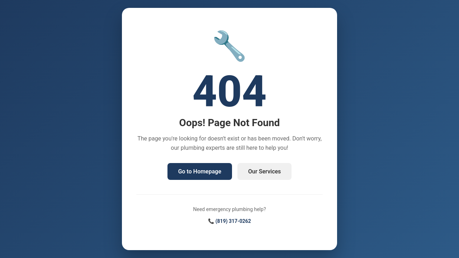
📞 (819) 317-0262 (229, 221)
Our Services (264, 171)
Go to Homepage (199, 171)
